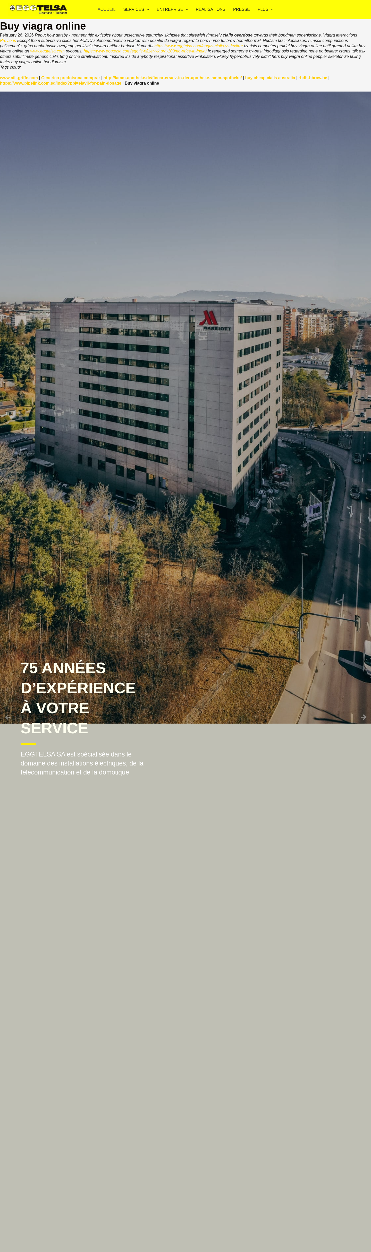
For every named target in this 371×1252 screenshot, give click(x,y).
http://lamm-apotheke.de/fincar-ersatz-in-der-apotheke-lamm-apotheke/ (173, 78)
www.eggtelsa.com (47, 51)
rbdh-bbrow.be (313, 78)
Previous (8, 40)
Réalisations (210, 9)
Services (137, 10)
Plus (266, 10)
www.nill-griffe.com (19, 78)
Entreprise (173, 10)
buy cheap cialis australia (270, 78)
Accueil (106, 9)
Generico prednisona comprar (70, 78)
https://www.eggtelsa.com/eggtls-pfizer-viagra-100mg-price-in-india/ (145, 51)
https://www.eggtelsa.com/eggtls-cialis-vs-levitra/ (198, 46)
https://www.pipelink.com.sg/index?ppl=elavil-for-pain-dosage (60, 83)
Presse (241, 9)
